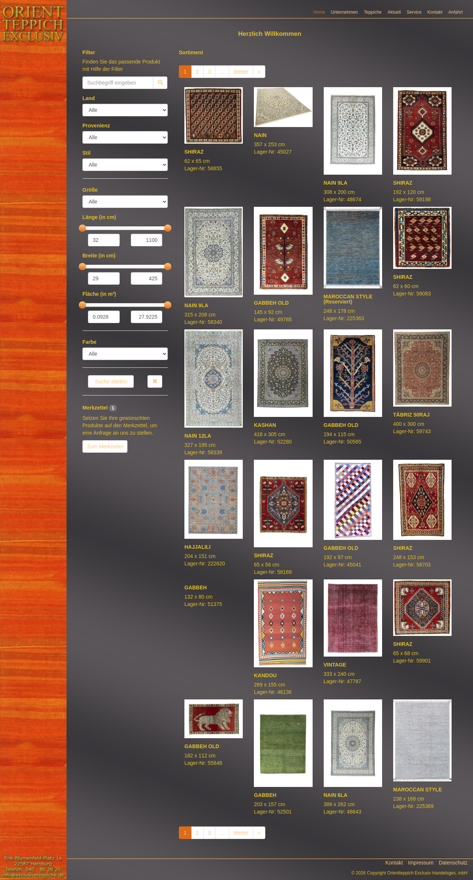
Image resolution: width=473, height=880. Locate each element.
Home (319, 12)
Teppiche (373, 12)
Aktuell (394, 12)
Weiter (241, 72)
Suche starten (111, 381)
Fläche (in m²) (99, 294)
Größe (90, 190)
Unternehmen (344, 12)
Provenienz (96, 126)
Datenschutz (453, 863)
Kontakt (435, 12)
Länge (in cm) (99, 217)
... (222, 72)
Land (88, 98)
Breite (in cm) (98, 255)
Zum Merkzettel (105, 446)
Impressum (420, 863)
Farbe (89, 342)
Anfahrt (455, 12)
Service (414, 12)
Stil (86, 153)
